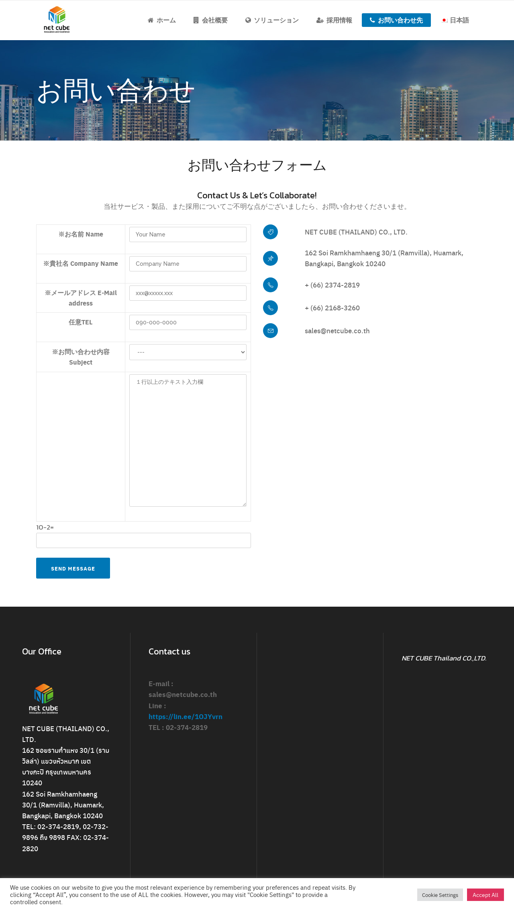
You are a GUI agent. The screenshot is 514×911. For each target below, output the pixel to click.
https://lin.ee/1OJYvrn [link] (185, 716)
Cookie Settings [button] (440, 895)
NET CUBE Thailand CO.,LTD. (444, 658)
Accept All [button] (485, 895)
